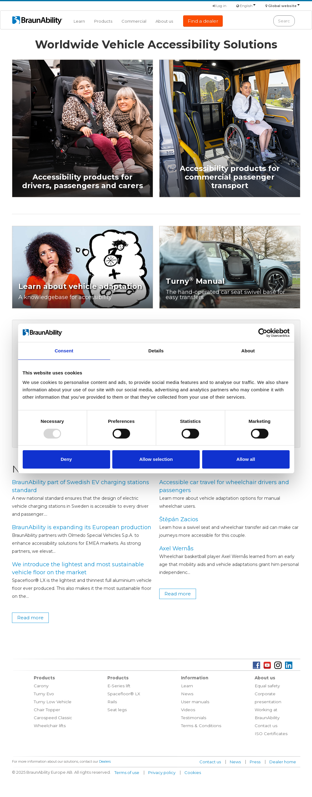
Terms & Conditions (201, 725)
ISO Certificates (271, 733)
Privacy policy (161, 772)
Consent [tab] (64, 350)
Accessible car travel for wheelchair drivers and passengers (224, 486)
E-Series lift (118, 685)
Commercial (133, 21)
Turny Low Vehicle (52, 701)
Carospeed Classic (53, 717)
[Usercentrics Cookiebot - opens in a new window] (263, 332)
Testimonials (193, 717)
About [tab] (248, 350)
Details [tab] (156, 350)
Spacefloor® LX (123, 693)
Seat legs (117, 709)
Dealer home (282, 761)
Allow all (246, 459)
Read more (30, 618)
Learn (79, 21)
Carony (41, 685)
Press (255, 761)
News (187, 693)
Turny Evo (44, 693)
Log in (219, 6)
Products (103, 21)
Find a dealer (203, 21)
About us (164, 21)
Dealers (105, 761)
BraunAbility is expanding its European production (81, 527)
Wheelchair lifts (50, 725)
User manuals (195, 701)
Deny (66, 459)
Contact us (266, 725)
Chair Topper (47, 709)
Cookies (192, 772)
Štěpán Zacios (178, 519)
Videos (188, 709)
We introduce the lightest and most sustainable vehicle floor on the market (78, 568)
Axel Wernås (176, 548)
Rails (112, 701)
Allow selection (156, 459)
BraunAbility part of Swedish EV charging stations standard (80, 486)
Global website (284, 6)
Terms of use (126, 772)
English (248, 6)
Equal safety (267, 685)
